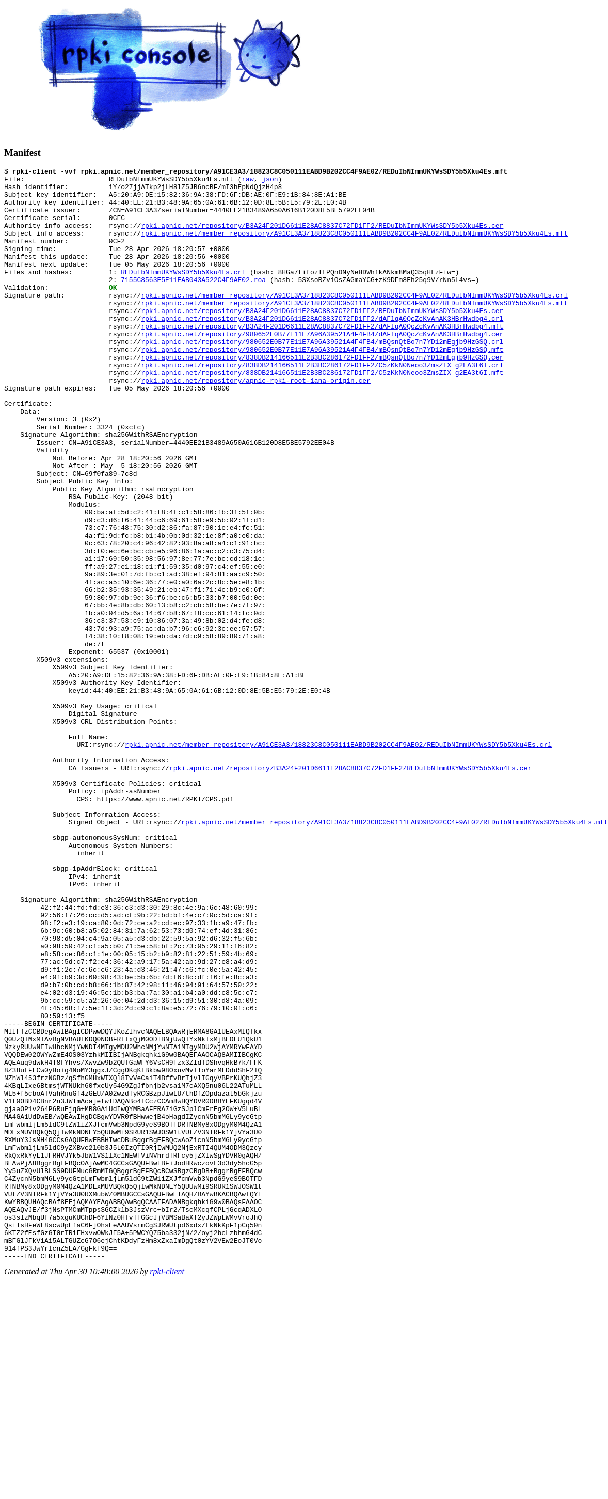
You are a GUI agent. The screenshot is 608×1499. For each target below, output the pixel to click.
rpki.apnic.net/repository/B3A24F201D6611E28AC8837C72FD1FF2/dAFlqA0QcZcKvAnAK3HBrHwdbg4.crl (322, 349)
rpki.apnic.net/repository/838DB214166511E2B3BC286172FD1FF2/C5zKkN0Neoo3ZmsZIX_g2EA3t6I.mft (322, 414)
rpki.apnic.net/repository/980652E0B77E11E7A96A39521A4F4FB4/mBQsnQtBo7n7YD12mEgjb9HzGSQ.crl (322, 377)
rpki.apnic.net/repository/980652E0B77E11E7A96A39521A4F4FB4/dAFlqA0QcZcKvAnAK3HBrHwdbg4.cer (322, 367)
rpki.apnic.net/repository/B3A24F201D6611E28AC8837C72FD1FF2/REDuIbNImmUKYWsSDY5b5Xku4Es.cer (322, 237)
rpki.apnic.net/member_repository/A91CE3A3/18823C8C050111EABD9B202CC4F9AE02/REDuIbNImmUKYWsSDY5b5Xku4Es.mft (354, 247)
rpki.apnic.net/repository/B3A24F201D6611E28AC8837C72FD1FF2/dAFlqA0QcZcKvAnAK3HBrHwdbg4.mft (322, 358)
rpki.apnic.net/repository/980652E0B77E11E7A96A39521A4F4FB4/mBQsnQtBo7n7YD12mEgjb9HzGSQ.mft (322, 386)
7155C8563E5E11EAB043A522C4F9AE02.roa (193, 302)
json (270, 181)
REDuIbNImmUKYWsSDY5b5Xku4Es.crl (183, 293)
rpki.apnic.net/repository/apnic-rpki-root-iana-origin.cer (256, 423)
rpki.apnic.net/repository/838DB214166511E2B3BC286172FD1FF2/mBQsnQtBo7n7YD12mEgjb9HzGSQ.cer (322, 395)
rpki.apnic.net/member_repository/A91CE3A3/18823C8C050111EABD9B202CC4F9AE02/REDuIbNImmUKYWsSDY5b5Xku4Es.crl (354, 321)
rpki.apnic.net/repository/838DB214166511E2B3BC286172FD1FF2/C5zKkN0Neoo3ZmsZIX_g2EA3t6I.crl (322, 405)
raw (247, 181)
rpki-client (167, 1490)
